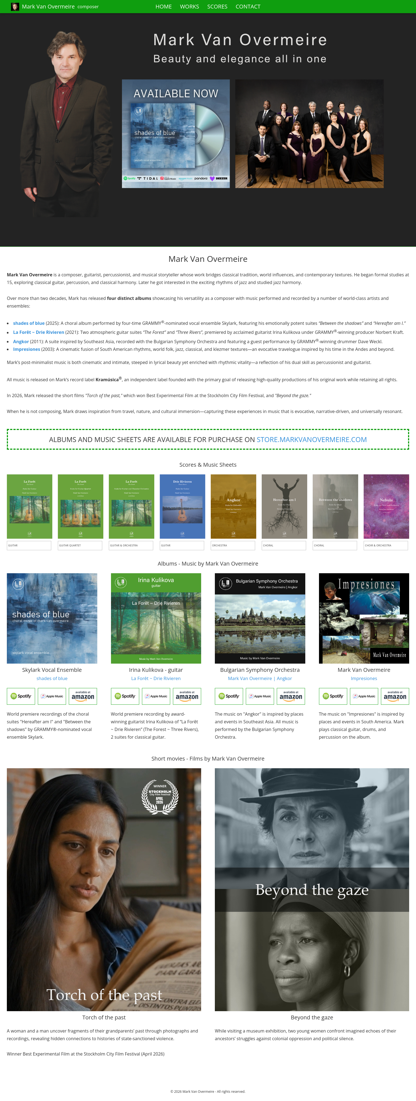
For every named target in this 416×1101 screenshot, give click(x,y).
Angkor (21, 342)
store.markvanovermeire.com (312, 439)
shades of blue (29, 323)
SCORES (217, 6)
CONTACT (248, 6)
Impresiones (26, 349)
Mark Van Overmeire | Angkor (260, 678)
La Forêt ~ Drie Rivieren (38, 332)
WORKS (189, 6)
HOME (163, 6)
